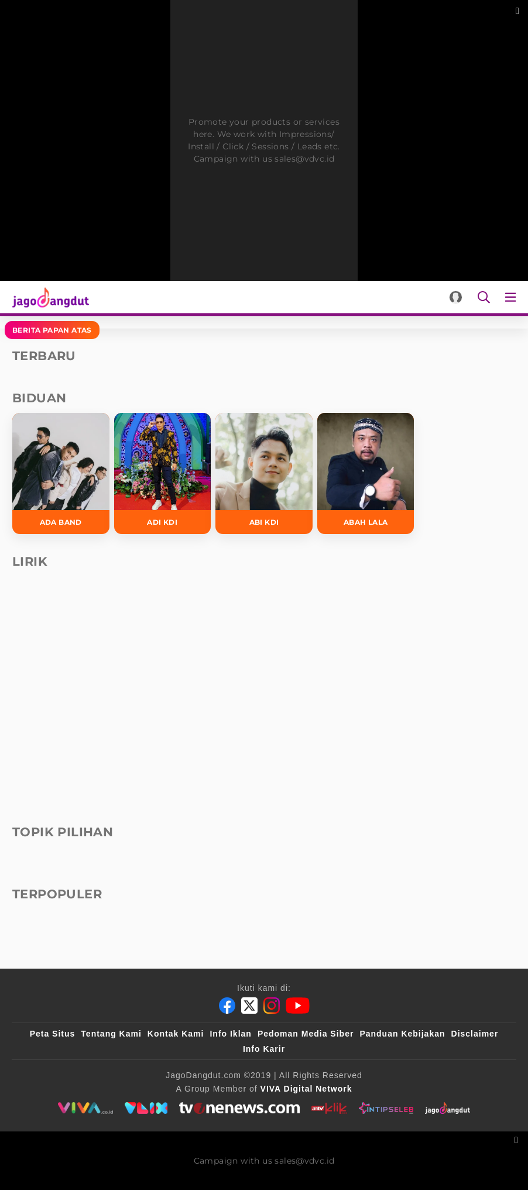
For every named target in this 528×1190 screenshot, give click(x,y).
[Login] (455, 297)
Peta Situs (53, 1033)
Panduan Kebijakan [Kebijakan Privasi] (402, 1033)
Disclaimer (475, 1033)
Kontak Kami (176, 1033)
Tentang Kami (111, 1033)
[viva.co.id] (85, 1108)
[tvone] (239, 1108)
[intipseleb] (386, 1108)
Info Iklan (230, 1033)
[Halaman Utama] (48, 297)
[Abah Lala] (365, 473)
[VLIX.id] (146, 1108)
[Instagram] (271, 1005)
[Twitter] (249, 1005)
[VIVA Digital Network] (306, 1088)
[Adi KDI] (162, 473)
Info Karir (264, 1049)
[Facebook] (227, 1005)
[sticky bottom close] (518, 1138)
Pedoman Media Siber (306, 1033)
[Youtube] (298, 1005)
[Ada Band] (60, 473)
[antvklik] (329, 1108)
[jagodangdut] (447, 1108)
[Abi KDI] (264, 473)
